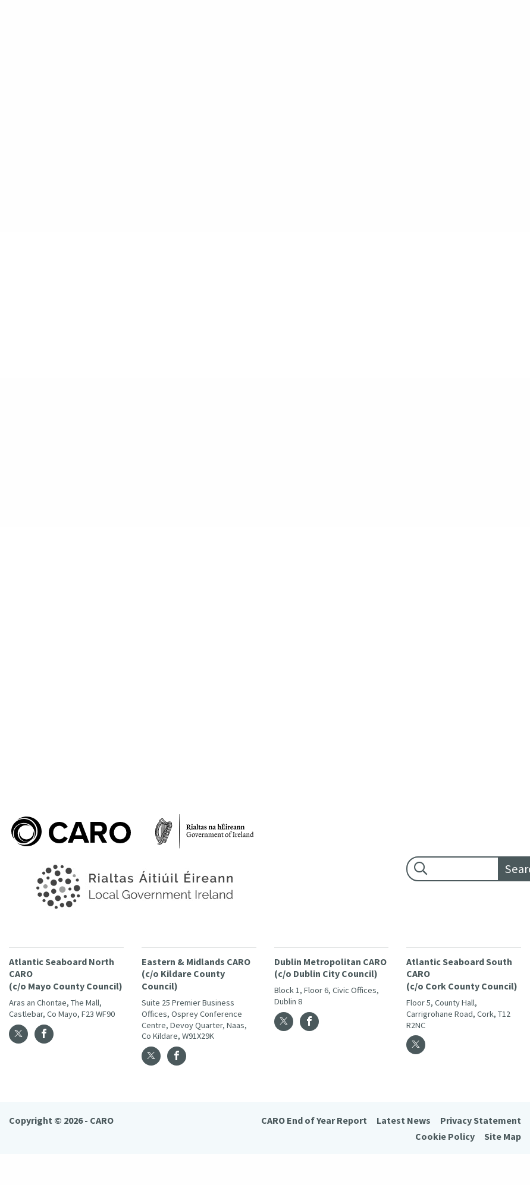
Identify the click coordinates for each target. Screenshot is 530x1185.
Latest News (404, 1120)
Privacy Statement (480, 1120)
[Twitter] (18, 1034)
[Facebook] (44, 1034)
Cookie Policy (445, 1136)
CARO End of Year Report (314, 1120)
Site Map (502, 1136)
